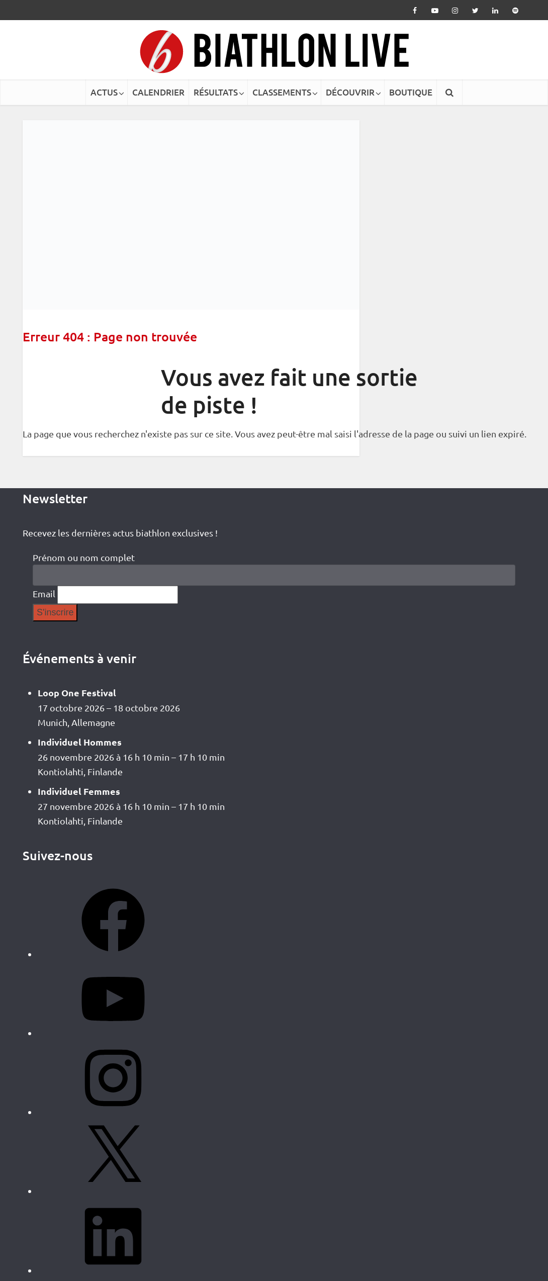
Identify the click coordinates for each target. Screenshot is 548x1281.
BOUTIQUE (410, 92)
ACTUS (104, 92)
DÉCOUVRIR (350, 92)
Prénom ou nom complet (84, 557)
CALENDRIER (158, 92)
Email (44, 593)
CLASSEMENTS (281, 92)
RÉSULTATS (216, 92)
